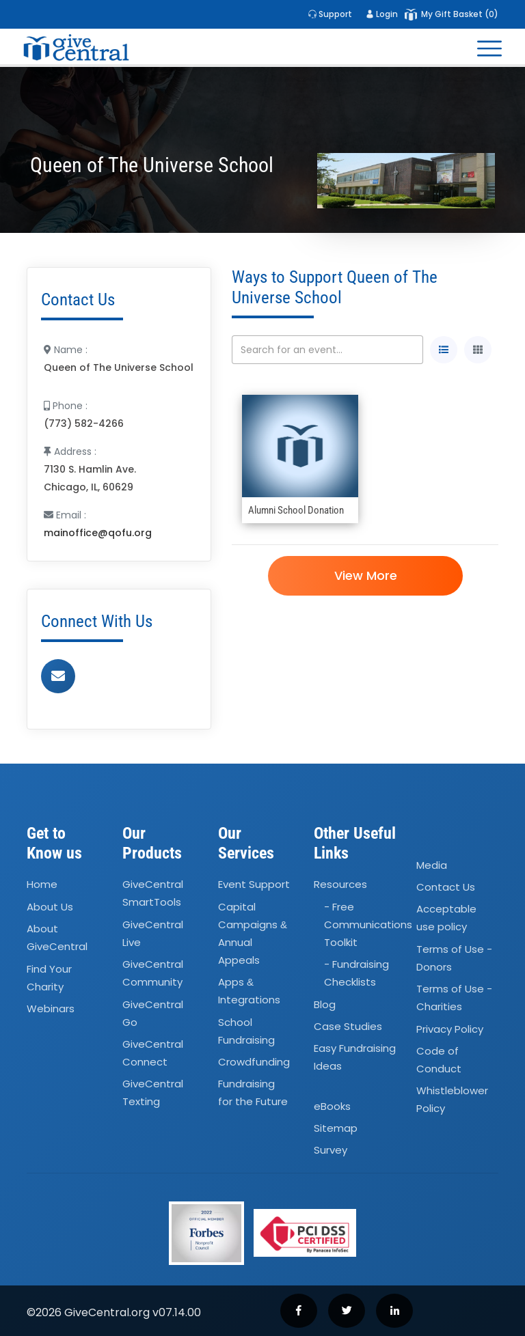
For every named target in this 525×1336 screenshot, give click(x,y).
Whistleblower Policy (452, 1099)
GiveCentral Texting (152, 1093)
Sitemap (336, 1128)
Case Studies (348, 1026)
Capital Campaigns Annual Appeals (252, 933)
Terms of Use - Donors (454, 958)
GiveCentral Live (152, 933)
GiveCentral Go (152, 1013)
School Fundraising (246, 1031)
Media (431, 865)
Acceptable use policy (446, 918)
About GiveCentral (57, 937)
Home (42, 885)
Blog (325, 1004)
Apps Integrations (249, 991)
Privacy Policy (449, 1029)
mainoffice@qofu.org (98, 533)
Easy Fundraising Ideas (355, 1058)
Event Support (254, 885)
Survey (330, 1150)
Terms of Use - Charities (454, 998)
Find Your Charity (49, 978)
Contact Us (445, 887)
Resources (340, 885)
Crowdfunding (254, 1062)
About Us (50, 907)
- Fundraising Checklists (356, 973)
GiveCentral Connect (152, 1053)
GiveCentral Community (152, 973)
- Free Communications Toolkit (368, 924)
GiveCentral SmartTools (152, 894)
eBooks (332, 1106)
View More (365, 575)
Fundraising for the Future (253, 1093)
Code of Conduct (438, 1060)
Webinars (51, 1008)
